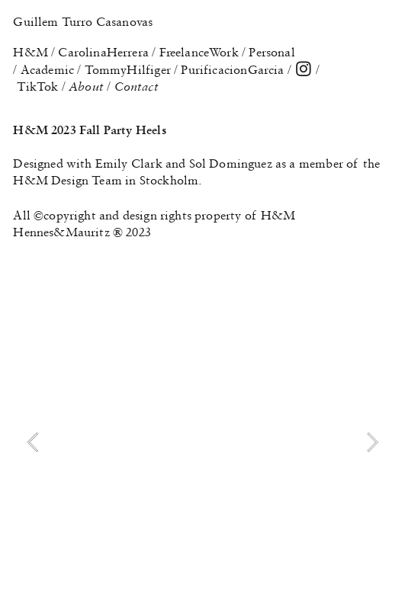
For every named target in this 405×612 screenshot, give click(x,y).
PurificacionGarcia (232, 69)
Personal (271, 51)
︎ (303, 69)
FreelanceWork (199, 51)
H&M (30, 51)
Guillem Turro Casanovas (83, 21)
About (88, 86)
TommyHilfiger (128, 69)
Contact (136, 86)
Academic (47, 69)
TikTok (38, 86)
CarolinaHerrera (103, 51)
